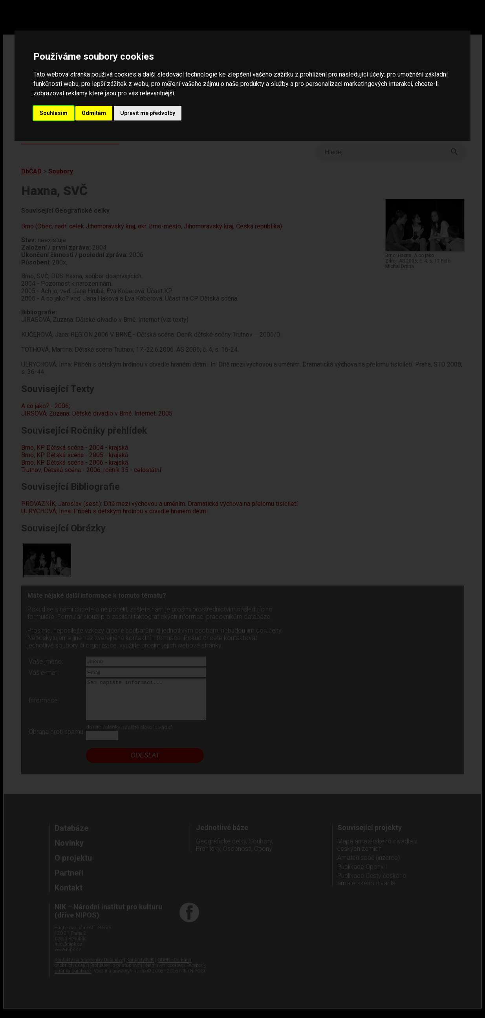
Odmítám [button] (94, 113)
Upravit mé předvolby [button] (147, 113)
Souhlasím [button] (54, 113)
